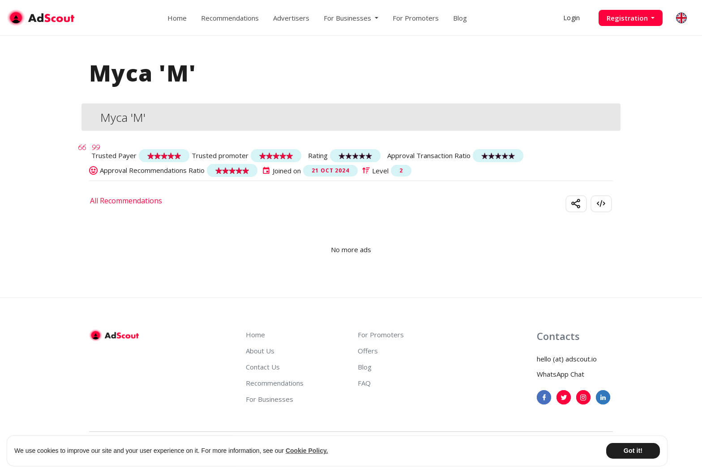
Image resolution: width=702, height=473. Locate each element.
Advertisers (291, 17)
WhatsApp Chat (560, 374)
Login (571, 17)
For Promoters (416, 17)
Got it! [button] (633, 450)
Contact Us (263, 366)
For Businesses (269, 399)
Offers (368, 350)
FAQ (364, 382)
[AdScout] (114, 335)
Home (177, 17)
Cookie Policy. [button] (307, 450)
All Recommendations (126, 201)
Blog (460, 17)
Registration (628, 17)
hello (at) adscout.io (567, 358)
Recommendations (230, 17)
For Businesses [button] (348, 17)
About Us (260, 350)
